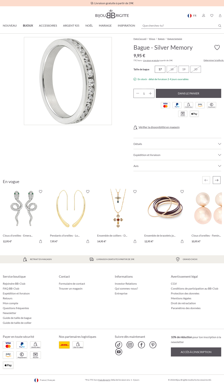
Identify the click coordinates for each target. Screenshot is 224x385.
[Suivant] (217, 180)
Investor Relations (126, 283)
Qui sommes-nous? (126, 288)
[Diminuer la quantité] (137, 93)
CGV (174, 283)
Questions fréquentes (16, 308)
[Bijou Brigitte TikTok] (119, 344)
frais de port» (104, 380)
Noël (89, 25)
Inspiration (126, 25)
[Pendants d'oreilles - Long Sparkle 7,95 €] (71, 217)
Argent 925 (71, 25)
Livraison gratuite (151, 60)
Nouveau (10, 25)
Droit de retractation (183, 303)
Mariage (105, 25)
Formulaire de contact (72, 283)
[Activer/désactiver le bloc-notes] (217, 47)
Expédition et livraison (16, 293)
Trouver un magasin (70, 288)
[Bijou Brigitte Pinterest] (153, 344)
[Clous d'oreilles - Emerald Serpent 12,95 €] (24, 217)
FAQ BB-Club (11, 288)
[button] (203, 15)
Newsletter (9, 313)
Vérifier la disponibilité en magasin (159, 127)
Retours (7, 298)
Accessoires (48, 25)
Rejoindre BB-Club (14, 283)
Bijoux (28, 25)
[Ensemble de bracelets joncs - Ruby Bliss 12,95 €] (165, 217)
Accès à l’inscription (196, 352)
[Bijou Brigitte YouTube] (119, 351)
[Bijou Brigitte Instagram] (130, 344)
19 (183, 69)
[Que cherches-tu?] (181, 25)
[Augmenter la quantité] (150, 93)
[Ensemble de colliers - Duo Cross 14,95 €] (118, 217)
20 (195, 69)
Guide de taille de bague (17, 317)
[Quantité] (144, 93)
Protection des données (185, 293)
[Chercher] (220, 26)
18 (172, 69)
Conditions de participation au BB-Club (194, 288)
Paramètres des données (186, 308)
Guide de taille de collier (17, 322)
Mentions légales (181, 298)
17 (160, 69)
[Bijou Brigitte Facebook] (141, 344)
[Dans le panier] (40, 241)
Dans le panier (188, 93)
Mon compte (10, 303)
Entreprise (121, 293)
